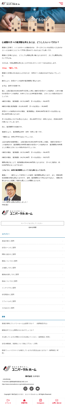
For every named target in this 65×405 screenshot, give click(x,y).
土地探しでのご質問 (9, 268)
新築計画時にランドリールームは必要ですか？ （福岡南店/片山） (25, 323)
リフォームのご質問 (9, 301)
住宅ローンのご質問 (9, 247)
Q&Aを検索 (32, 227)
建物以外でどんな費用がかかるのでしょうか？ (18, 330)
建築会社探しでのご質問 (10, 274)
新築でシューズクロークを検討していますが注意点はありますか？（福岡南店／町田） (30, 351)
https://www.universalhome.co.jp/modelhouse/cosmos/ (18, 384)
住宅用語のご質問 (8, 294)
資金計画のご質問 (8, 241)
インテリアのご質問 (9, 288)
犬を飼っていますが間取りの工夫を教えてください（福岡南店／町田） (26, 337)
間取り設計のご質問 (9, 254)
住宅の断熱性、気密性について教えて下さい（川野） (20, 343)
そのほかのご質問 (8, 308)
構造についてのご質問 (9, 261)
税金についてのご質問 (9, 281)
